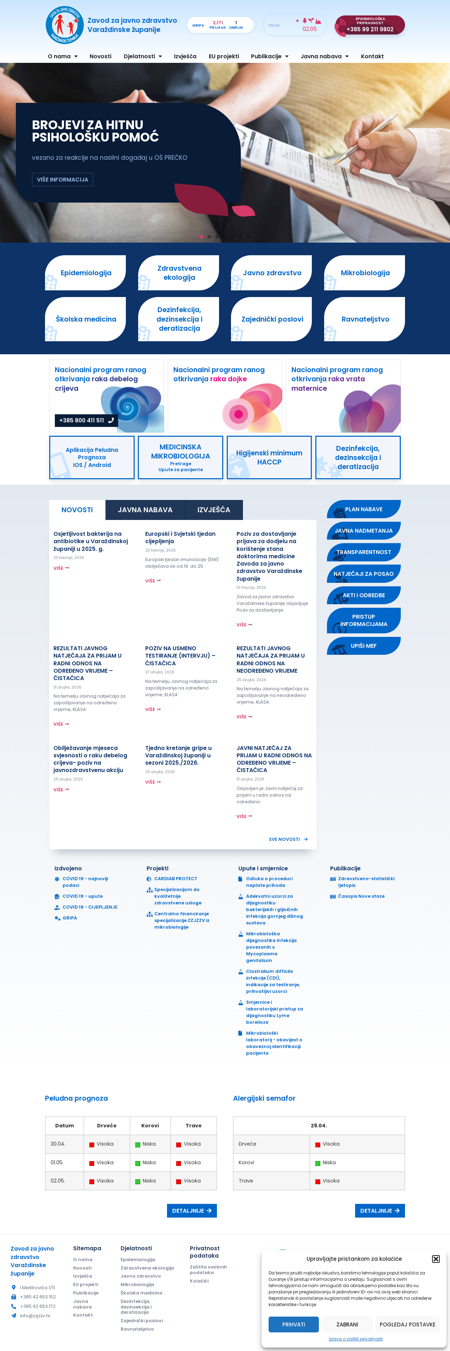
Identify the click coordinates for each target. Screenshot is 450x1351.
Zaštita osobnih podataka (208, 1270)
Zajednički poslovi (142, 1321)
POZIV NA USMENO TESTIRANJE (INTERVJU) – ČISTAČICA (180, 655)
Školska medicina (141, 1293)
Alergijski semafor (264, 1098)
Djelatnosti (143, 56)
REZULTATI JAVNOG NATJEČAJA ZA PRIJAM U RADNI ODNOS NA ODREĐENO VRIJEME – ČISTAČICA (87, 663)
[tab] (77, 510)
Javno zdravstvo (141, 1276)
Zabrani (347, 1324)
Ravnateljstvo (137, 1329)
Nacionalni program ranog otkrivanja (100, 379)
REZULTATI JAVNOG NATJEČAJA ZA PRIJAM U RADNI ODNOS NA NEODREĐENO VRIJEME (271, 659)
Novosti (100, 56)
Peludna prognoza (76, 1098)
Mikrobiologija (137, 1284)
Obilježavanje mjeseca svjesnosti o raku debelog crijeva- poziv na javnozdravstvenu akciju (90, 759)
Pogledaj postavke (408, 1324)
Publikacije (270, 56)
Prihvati (293, 1324)
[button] (435, 1259)
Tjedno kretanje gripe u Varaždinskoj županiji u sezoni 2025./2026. (178, 755)
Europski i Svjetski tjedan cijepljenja (180, 537)
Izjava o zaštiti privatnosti (356, 1339)
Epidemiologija (138, 1260)
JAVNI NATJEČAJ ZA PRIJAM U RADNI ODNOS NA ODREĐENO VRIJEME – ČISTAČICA (274, 759)
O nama (63, 56)
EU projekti (224, 56)
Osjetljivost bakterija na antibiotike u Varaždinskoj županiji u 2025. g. (90, 541)
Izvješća (185, 56)
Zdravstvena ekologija (147, 1268)
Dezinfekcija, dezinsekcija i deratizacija (136, 1307)
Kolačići (199, 1281)
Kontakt (372, 56)
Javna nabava (325, 56)
